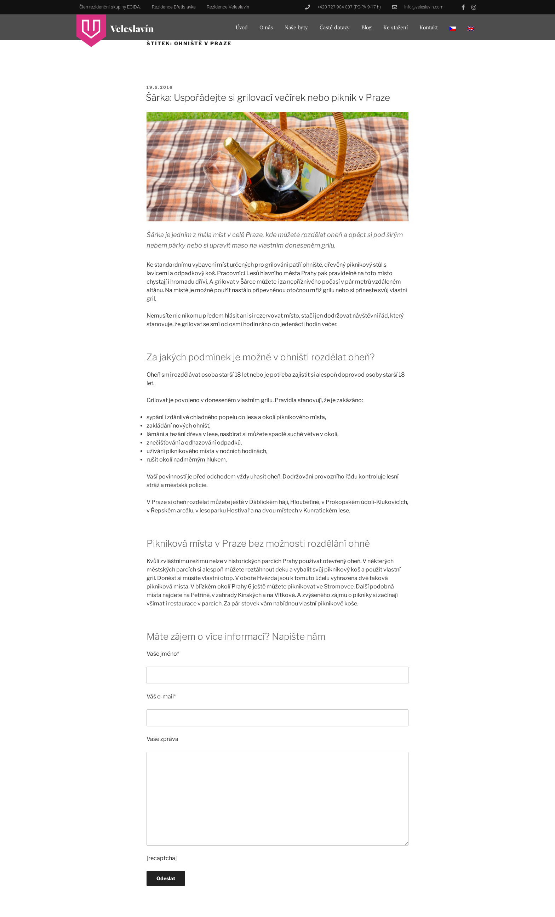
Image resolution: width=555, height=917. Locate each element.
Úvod (242, 27)
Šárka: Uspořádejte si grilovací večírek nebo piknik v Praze (268, 97)
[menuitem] (452, 28)
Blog (366, 27)
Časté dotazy (335, 27)
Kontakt (428, 27)
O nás (266, 27)
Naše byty (296, 27)
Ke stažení (395, 27)
